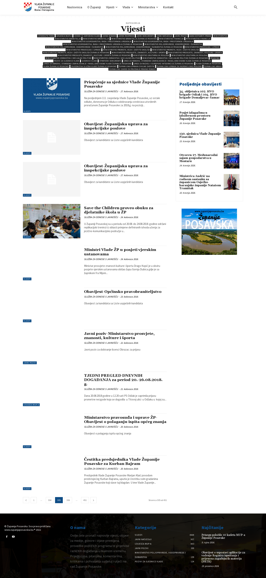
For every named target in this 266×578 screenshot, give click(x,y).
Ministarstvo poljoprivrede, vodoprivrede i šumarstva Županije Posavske (144, 47)
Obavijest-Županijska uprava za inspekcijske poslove (116, 126)
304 (49, 500)
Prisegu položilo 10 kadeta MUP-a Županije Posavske (223, 536)
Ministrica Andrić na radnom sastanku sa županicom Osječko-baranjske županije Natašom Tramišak (200, 182)
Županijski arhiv (212, 66)
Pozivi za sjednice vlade (66, 60)
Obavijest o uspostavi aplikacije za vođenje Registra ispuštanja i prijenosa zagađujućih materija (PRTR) (223, 557)
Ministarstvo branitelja (67, 38)
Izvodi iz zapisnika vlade (87, 36)
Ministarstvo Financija (171, 38)
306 (68, 500)
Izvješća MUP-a (64, 36)
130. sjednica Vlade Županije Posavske (200, 135)
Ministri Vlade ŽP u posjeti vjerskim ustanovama (120, 251)
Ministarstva (220, 36)
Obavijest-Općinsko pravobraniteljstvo (123, 291)
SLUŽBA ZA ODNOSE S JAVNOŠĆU (101, 91)
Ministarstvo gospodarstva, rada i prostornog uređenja (101, 41)
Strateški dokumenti (110, 60)
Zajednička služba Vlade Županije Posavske (93, 66)
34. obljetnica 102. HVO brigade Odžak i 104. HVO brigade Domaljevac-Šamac (199, 94)
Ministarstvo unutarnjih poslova (151, 55)
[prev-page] (26, 500)
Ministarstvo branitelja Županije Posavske (134, 38)
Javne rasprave (126, 36)
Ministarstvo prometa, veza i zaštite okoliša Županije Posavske (76, 52)
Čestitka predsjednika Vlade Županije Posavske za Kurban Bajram (122, 461)
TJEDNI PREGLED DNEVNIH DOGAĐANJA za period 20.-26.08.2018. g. (123, 380)
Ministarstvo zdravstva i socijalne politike (68, 58)
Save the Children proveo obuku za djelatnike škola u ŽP (119, 210)
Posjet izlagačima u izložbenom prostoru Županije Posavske (194, 116)
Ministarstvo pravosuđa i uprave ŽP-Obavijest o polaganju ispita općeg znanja (121, 422)
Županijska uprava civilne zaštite (136, 66)
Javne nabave (109, 36)
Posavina (215, 58)
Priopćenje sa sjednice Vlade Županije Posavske (122, 84)
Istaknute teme (46, 36)
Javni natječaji (164, 36)
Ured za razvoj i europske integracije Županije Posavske (163, 63)
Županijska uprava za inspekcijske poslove (179, 66)
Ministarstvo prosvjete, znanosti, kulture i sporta (138, 52)
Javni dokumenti (145, 36)
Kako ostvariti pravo (200, 36)
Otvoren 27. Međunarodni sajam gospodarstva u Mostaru (198, 158)
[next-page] (93, 500)
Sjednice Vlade (89, 60)
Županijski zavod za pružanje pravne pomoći (132, 69)
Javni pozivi (181, 36)
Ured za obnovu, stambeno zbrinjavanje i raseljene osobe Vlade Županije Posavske (167, 60)
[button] (235, 7)
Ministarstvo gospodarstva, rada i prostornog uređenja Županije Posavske (102, 44)
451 (85, 500)
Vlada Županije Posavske (208, 63)
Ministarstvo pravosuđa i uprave (202, 47)
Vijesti (27, 111)
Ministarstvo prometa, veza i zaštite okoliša (126, 49)
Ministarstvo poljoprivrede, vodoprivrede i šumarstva (173, 44)
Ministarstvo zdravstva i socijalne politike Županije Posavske (175, 58)
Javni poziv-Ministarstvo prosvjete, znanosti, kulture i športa (119, 335)
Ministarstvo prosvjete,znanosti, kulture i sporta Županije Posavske (94, 55)
